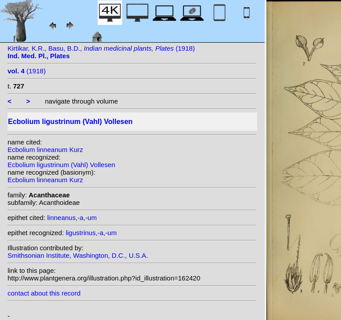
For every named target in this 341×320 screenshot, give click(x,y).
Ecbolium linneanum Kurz (45, 149)
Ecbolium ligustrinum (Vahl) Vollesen (61, 164)
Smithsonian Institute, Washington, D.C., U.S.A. (78, 255)
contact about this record (44, 293)
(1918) (27, 71)
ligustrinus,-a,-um (91, 232)
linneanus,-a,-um (72, 217)
